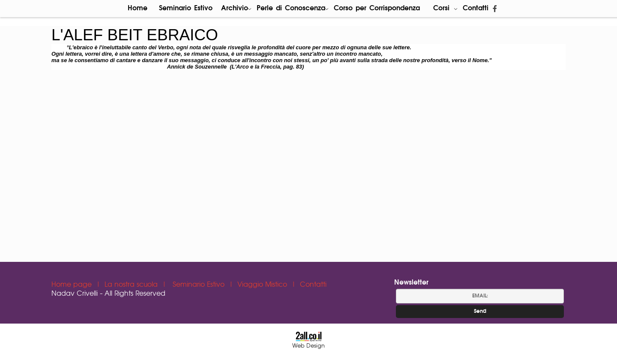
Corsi (445, 8)
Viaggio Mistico (263, 285)
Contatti (475, 8)
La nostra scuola (132, 285)
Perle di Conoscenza (293, 8)
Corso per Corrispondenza (377, 8)
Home (137, 8)
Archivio (236, 8)
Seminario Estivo (186, 8)
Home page (72, 285)
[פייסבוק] (495, 8)
